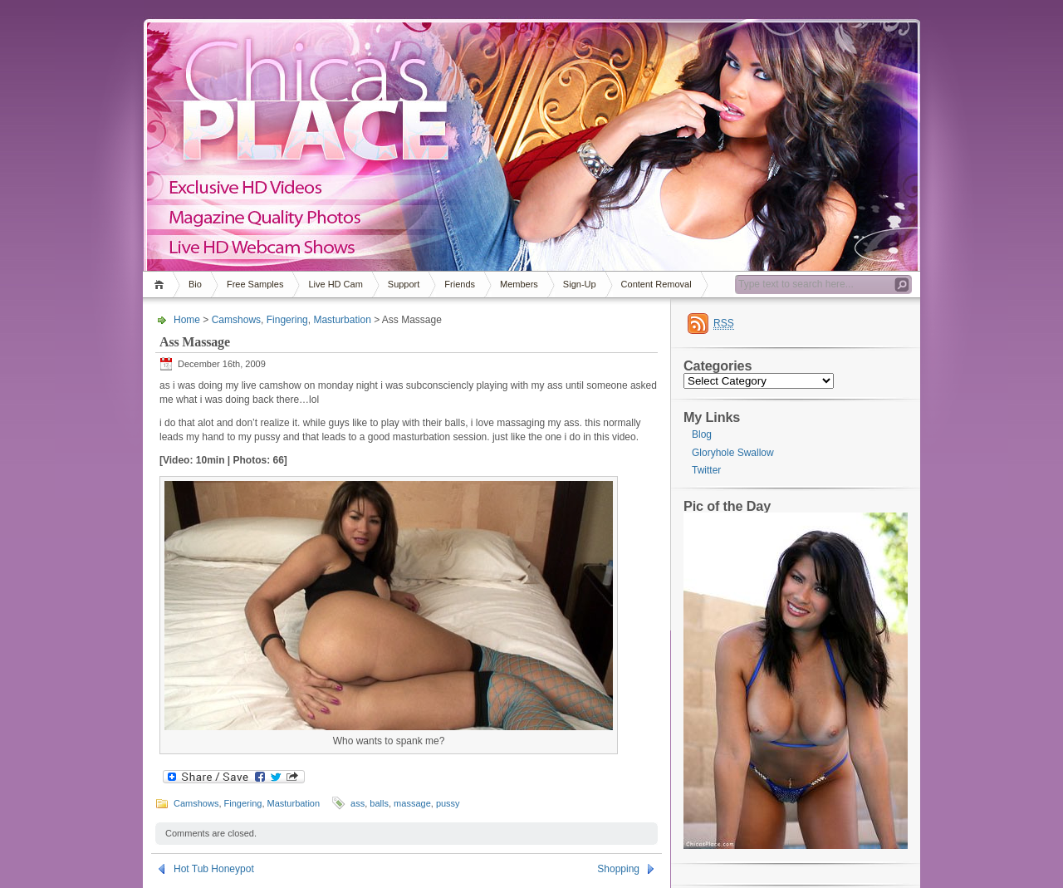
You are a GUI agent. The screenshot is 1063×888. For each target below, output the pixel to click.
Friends (459, 284)
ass (357, 803)
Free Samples (255, 284)
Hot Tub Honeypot (214, 869)
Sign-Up (579, 284)
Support (404, 284)
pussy (448, 803)
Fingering (287, 320)
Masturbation (341, 320)
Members (519, 284)
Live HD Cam (335, 284)
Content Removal (656, 284)
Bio (195, 284)
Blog (702, 434)
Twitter (706, 470)
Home (161, 284)
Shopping (618, 869)
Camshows (236, 320)
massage (412, 803)
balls (379, 803)
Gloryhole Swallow (733, 453)
